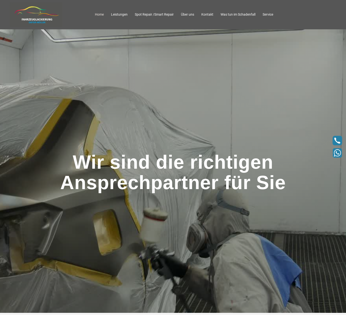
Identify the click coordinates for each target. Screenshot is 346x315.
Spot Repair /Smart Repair (154, 14)
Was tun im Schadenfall (238, 14)
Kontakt (207, 14)
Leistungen (119, 14)
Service (268, 14)
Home (99, 14)
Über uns (187, 14)
